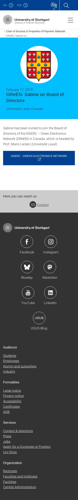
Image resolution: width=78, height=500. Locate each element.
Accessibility (12, 401)
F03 (19, 5)
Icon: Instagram (51, 241)
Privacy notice (13, 395)
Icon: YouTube (28, 292)
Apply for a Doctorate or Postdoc (27, 446)
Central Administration (19, 487)
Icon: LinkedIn (50, 292)
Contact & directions (18, 431)
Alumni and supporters (19, 366)
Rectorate (10, 471)
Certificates (11, 406)
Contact (39, 204)
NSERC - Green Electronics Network (39, 156)
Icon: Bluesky (27, 267)
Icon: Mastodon (50, 267)
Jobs (6, 441)
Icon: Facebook (27, 241)
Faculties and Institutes (20, 476)
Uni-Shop (10, 452)
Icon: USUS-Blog (39, 318)
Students (9, 355)
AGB (6, 411)
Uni (5, 5)
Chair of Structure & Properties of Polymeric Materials (35, 31)
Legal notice (12, 390)
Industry (9, 371)
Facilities (9, 481)
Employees (11, 360)
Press (7, 436)
